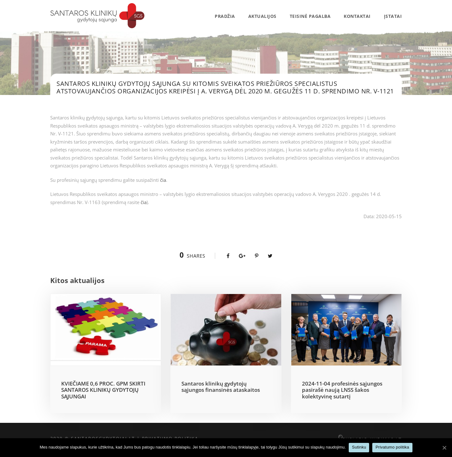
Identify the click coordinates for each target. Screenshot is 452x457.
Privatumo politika (392, 447)
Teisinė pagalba (310, 16)
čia (163, 180)
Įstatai (393, 16)
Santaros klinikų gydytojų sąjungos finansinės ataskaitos (220, 386)
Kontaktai (357, 16)
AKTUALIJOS (262, 16)
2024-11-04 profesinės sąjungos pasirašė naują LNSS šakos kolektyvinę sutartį (342, 390)
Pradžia (225, 16)
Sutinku (359, 447)
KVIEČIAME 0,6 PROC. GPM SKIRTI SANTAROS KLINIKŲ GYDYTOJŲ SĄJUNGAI (103, 390)
